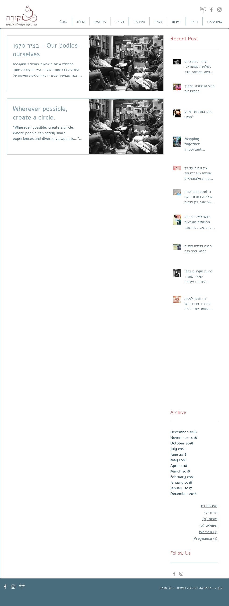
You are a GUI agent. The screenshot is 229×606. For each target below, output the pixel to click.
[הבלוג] (80, 21)
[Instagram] (219, 9)
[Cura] (63, 21)
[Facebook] (211, 9)
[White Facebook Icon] (5, 586)
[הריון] (194, 21)
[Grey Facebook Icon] (174, 573)
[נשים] (158, 21)
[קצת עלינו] (214, 21)
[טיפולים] (139, 21)
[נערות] (176, 21)
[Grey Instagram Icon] (181, 573)
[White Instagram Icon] (13, 586)
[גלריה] (120, 21)
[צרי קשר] (100, 21)
